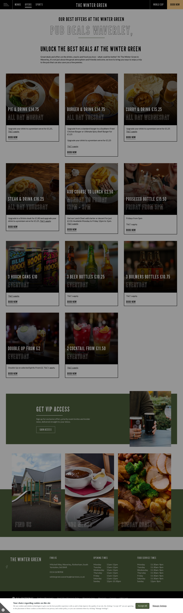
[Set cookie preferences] (5, 607)
